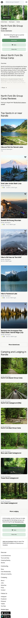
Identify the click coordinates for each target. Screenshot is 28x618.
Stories (3, 562)
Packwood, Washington (6, 149)
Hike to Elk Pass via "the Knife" (11, 257)
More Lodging (14, 511)
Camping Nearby (5, 560)
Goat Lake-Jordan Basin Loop (11, 183)
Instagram (3, 596)
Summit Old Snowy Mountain (11, 220)
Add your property (6, 574)
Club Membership (6, 571)
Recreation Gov (14, 36)
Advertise (3, 585)
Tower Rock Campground (9, 478)
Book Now (14, 40)
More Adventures (14, 344)
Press (2, 587)
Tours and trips (5, 558)
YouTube (3, 606)
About (2, 580)
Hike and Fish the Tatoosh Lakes (12, 147)
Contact (3, 590)
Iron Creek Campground (9, 503)
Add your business (8, 541)
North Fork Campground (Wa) (11, 403)
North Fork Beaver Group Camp (11, 378)
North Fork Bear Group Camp (11, 428)
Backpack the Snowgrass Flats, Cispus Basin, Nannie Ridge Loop (12, 331)
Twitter (3, 603)
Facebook (3, 599)
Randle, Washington (6, 31)
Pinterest (3, 601)
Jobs (2, 583)
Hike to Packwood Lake (9, 294)
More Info (14, 49)
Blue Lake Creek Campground (11, 453)
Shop (2, 569)
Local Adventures (6, 555)
